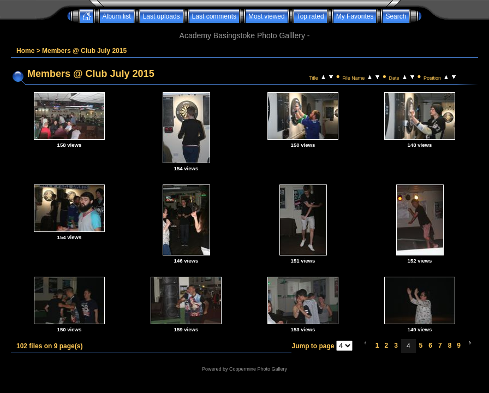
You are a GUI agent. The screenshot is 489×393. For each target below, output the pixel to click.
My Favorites (355, 16)
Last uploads (161, 16)
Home (25, 51)
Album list (117, 16)
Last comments (214, 16)
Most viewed (266, 16)
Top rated (310, 16)
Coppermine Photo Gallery (258, 369)
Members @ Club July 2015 (84, 51)
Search (395, 16)
